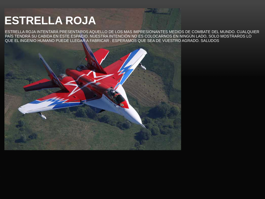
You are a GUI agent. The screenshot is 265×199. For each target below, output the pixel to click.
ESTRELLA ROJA (50, 20)
